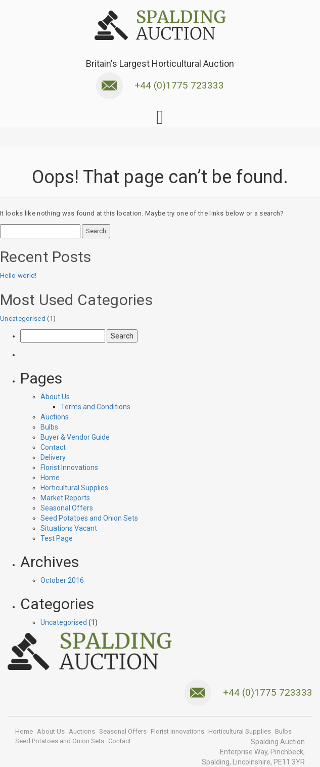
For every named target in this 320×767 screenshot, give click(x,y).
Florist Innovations (69, 467)
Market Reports (65, 498)
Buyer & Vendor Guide (75, 437)
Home (50, 478)
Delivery (53, 457)
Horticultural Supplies (74, 488)
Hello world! (18, 275)
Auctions (54, 417)
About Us (55, 397)
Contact (53, 447)
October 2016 (62, 580)
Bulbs (49, 427)
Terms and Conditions (95, 407)
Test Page (56, 538)
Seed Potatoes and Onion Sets (89, 518)
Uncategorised (22, 318)
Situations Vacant (68, 528)
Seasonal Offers (66, 508)
